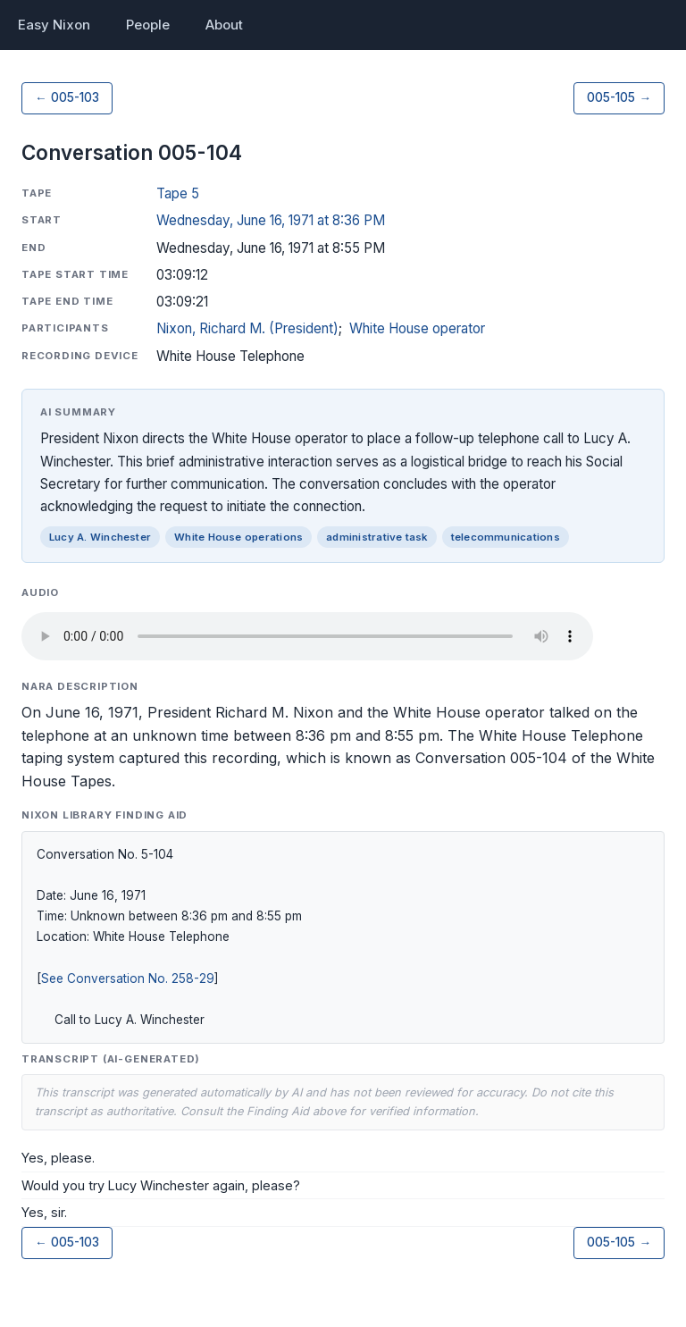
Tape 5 (177, 193)
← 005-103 (67, 97)
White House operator (417, 328)
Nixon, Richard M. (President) (247, 328)
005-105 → (619, 97)
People (148, 24)
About (224, 24)
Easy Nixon (54, 24)
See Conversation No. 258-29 (127, 978)
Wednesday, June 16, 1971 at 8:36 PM (270, 220)
